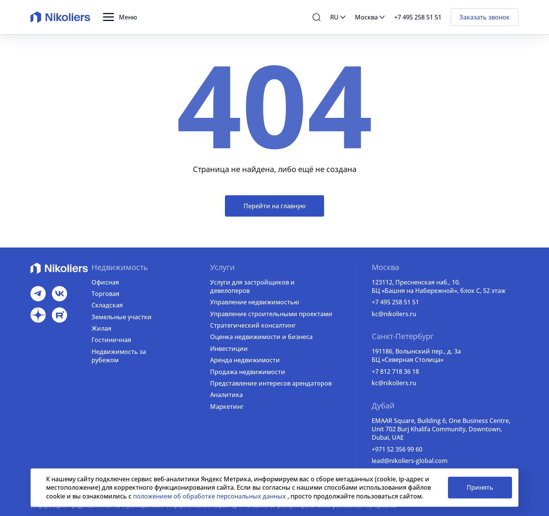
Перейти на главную (274, 206)
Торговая (105, 293)
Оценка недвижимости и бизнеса (261, 337)
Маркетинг (227, 406)
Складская (107, 305)
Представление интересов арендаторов (271, 383)
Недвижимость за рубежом (119, 355)
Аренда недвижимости (245, 360)
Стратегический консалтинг (253, 325)
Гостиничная (111, 340)
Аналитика (226, 395)
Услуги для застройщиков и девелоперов (252, 286)
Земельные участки (122, 317)
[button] (120, 17)
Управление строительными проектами (271, 314)
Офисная (105, 282)
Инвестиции (229, 348)
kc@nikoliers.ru (394, 314)
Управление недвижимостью (254, 302)
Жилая (101, 328)
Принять (480, 487)
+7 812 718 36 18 (395, 371)
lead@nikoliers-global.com (410, 461)
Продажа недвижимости (247, 372)
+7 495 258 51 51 (395, 302)
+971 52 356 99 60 (397, 449)
